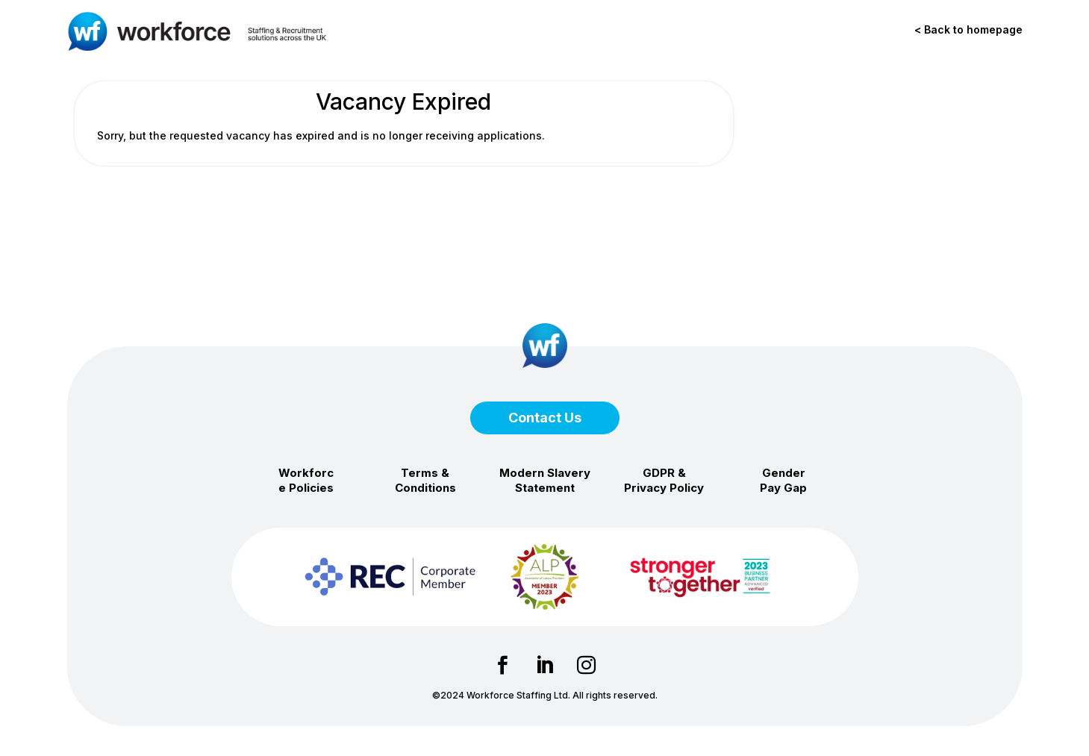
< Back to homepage (968, 29)
